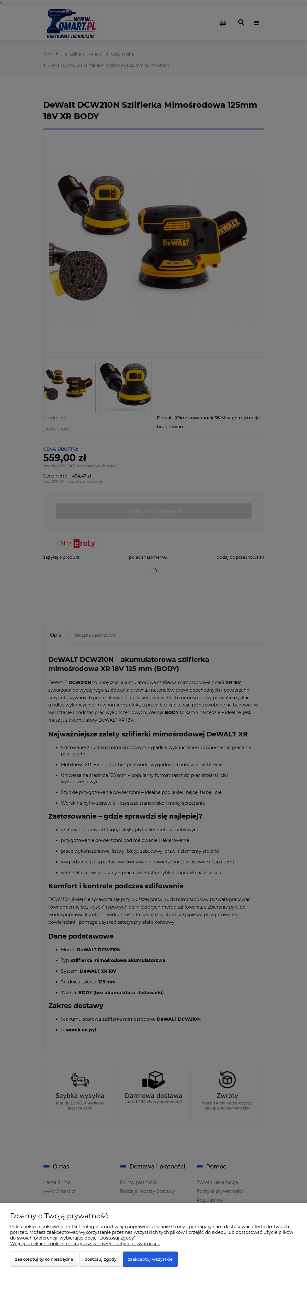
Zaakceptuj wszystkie (150, 1259)
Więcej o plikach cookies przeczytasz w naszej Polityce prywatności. (85, 1243)
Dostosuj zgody (100, 1259)
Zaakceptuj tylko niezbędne (44, 1259)
